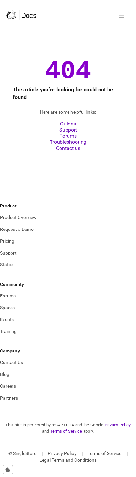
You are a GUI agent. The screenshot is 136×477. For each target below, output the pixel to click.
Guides (68, 129)
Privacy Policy (118, 430)
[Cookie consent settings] (8, 469)
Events (7, 325)
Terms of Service (66, 436)
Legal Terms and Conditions (68, 465)
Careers (8, 391)
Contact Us (11, 368)
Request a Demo (17, 235)
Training (8, 337)
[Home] (21, 15)
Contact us (68, 154)
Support (68, 136)
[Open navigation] (121, 15)
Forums (68, 142)
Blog (4, 380)
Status (7, 270)
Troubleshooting (68, 148)
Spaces (7, 313)
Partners (9, 403)
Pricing (7, 246)
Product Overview (18, 223)
